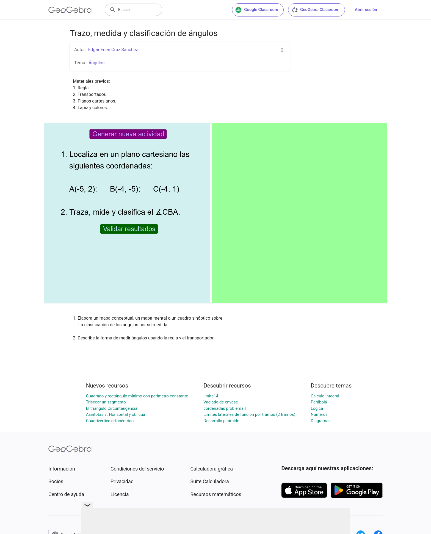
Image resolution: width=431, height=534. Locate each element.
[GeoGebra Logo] (70, 10)
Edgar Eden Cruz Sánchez (113, 49)
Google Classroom (256, 10)
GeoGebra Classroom (315, 10)
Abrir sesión (366, 9)
